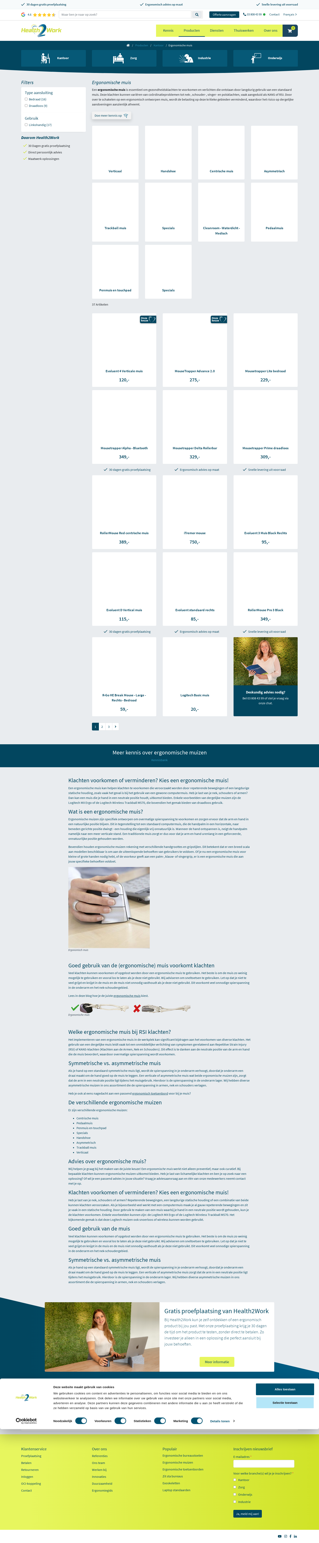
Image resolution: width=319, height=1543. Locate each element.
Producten (192, 30)
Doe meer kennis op (108, 115)
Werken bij (99, 1470)
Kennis (168, 30)
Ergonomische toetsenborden (183, 1469)
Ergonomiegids (102, 1490)
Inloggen (27, 1477)
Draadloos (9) (38, 106)
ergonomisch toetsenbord (150, 1093)
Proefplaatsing (31, 1456)
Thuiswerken (244, 30)
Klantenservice (34, 1448)
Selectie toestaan (285, 1516)
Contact (274, 14)
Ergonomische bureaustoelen (183, 1455)
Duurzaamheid (102, 1483)
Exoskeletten (171, 1483)
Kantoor (159, 45)
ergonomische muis (127, 996)
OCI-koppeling (31, 1483)
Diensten (217, 30)
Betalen (26, 1463)
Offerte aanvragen (224, 14)
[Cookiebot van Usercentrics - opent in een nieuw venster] (26, 1535)
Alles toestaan (285, 1503)
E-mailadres (242, 1457)
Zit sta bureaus (173, 1476)
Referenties (100, 1456)
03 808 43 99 (254, 14)
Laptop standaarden (176, 1490)
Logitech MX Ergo (163, 1215)
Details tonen (219, 1535)
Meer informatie (217, 1362)
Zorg (241, 1487)
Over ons (270, 30)
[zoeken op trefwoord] (125, 14)
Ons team (98, 1463)
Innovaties (99, 1477)
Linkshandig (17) (40, 125)
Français (290, 14)
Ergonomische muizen (178, 1462)
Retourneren (30, 1470)
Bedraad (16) (37, 99)
